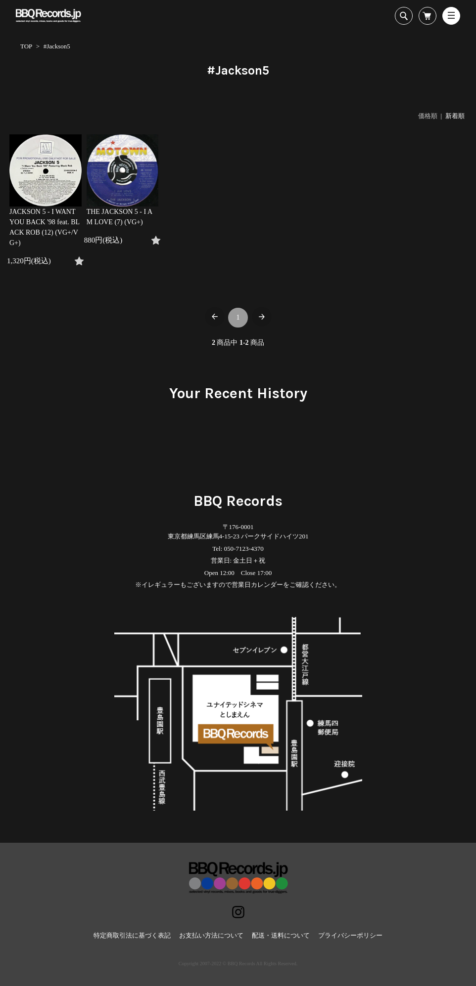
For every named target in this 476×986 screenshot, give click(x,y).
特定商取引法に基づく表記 (132, 935)
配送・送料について (281, 935)
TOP (26, 46)
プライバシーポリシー (350, 935)
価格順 (427, 116)
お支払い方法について (211, 935)
